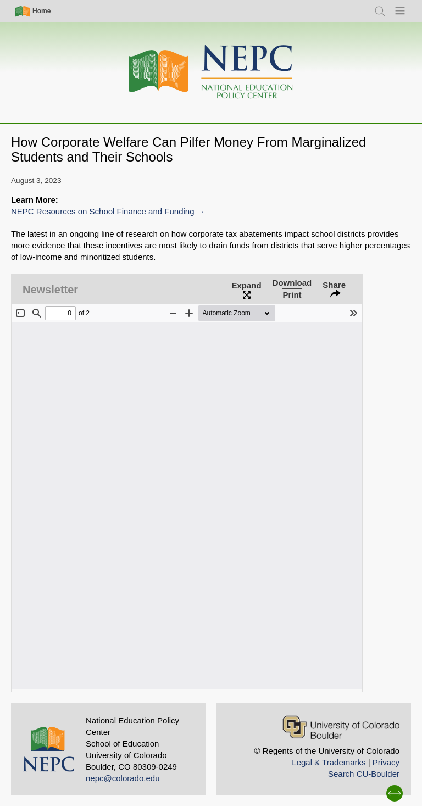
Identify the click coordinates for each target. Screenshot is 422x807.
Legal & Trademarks (328, 762)
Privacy (386, 762)
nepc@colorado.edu (123, 778)
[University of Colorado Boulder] (340, 727)
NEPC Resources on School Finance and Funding (103, 211)
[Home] (211, 72)
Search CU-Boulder (363, 773)
